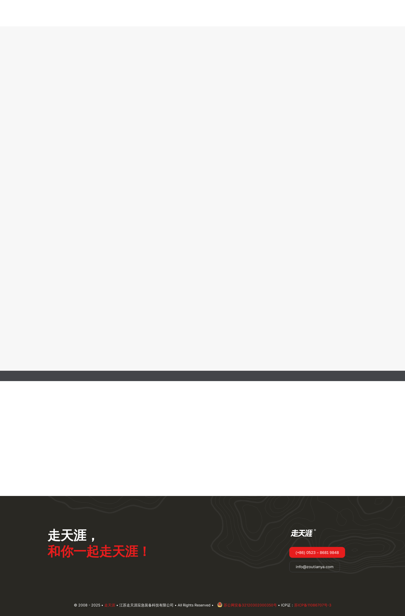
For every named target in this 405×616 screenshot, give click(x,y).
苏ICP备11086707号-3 (312, 605)
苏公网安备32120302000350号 (247, 605)
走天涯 (109, 605)
